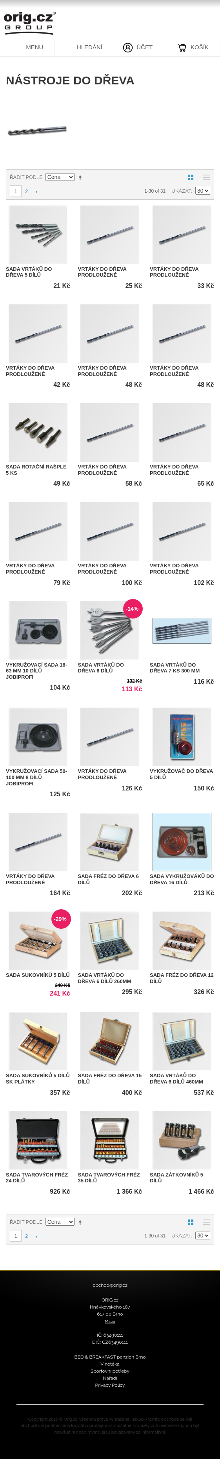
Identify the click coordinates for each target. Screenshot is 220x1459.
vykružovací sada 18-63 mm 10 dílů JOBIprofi (36, 671)
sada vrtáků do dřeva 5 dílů (29, 272)
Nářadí (110, 1378)
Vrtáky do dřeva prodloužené (102, 272)
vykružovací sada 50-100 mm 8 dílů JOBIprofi (36, 777)
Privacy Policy (110, 1385)
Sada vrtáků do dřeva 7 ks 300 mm (175, 668)
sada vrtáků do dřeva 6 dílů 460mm (176, 1079)
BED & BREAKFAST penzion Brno (109, 1357)
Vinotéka (110, 1364)
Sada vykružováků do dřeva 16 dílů (182, 879)
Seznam (204, 177)
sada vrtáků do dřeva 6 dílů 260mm (104, 978)
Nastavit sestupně (81, 177)
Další (36, 191)
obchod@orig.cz (110, 1285)
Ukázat (181, 191)
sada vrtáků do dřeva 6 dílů (101, 668)
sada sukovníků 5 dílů (38, 975)
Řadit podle (26, 177)
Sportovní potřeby (110, 1371)
